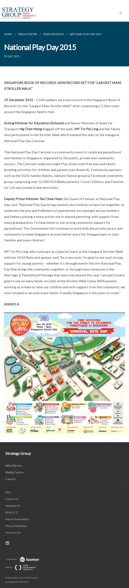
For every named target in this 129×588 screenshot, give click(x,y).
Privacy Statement (16, 525)
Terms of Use (13, 532)
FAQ (8, 492)
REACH (9, 512)
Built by (23, 567)
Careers (10, 479)
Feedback (11, 505)
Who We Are (13, 465)
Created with (25, 559)
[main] (64, 232)
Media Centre (14, 472)
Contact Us (11, 498)
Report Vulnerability (17, 519)
